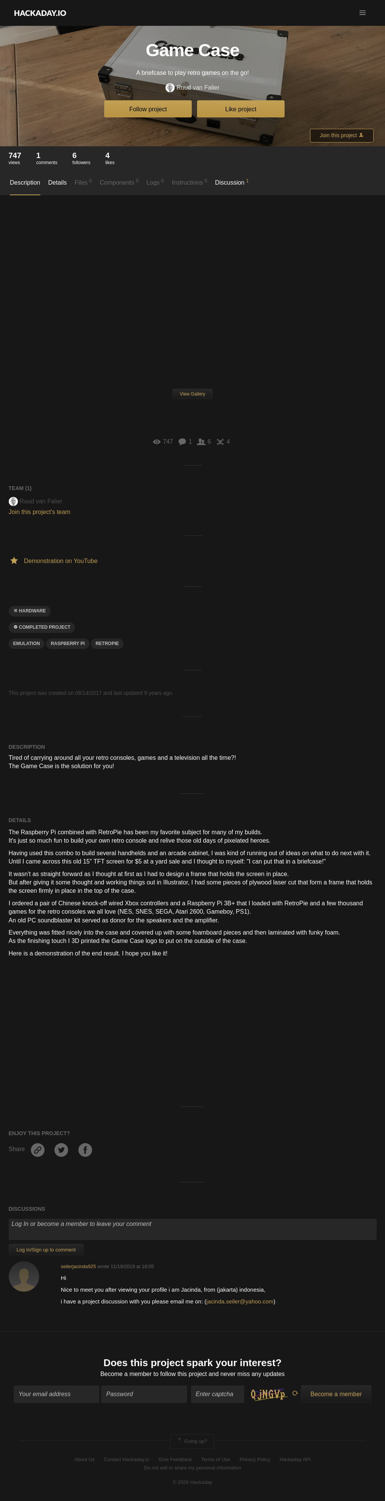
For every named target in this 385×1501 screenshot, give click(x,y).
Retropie (107, 643)
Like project (240, 109)
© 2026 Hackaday (192, 1482)
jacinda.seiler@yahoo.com (240, 1301)
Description (25, 182)
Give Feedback (175, 1459)
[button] (362, 13)
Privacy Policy (255, 1459)
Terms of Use (216, 1459)
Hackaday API (295, 1459)
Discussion (232, 182)
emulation (26, 643)
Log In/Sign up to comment (46, 1250)
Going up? (192, 1441)
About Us (84, 1459)
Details (57, 182)
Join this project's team (39, 512)
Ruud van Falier (192, 88)
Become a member (126, 1374)
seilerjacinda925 (78, 1266)
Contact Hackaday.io (126, 1459)
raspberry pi (67, 643)
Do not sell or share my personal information (192, 1468)
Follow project (148, 109)
